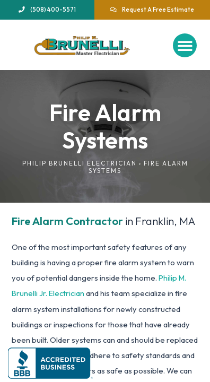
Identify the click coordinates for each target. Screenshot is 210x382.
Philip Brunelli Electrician (79, 163)
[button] (185, 45)
